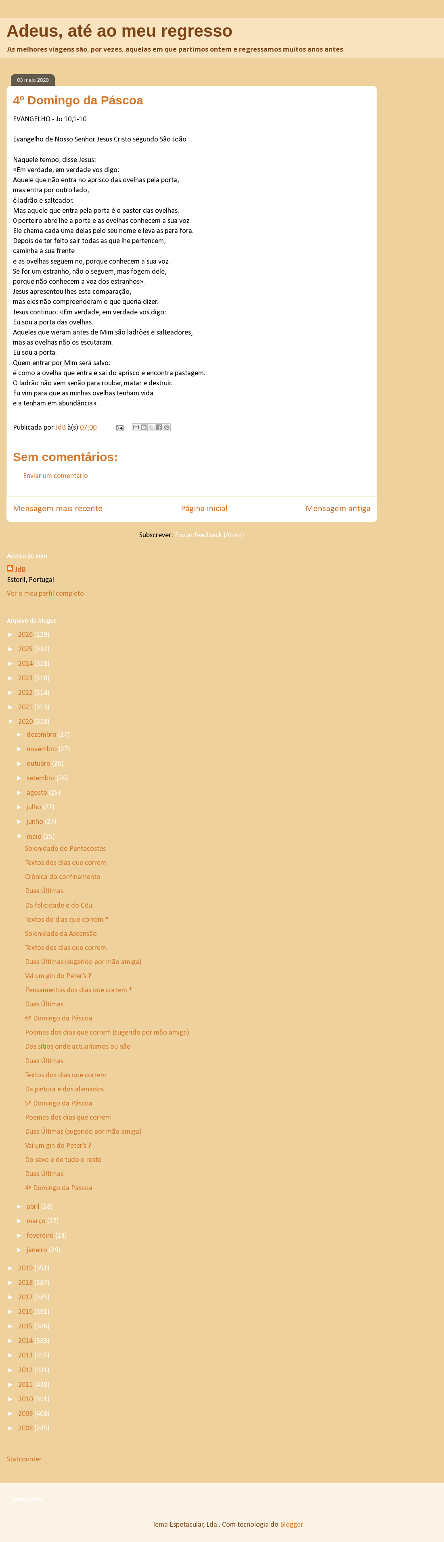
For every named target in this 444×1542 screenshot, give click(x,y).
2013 (26, 1355)
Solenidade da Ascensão (61, 934)
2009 (26, 1414)
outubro (39, 764)
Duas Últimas (44, 891)
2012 (26, 1370)
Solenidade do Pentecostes (65, 849)
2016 (26, 1312)
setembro (42, 778)
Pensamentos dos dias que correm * (78, 990)
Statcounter (24, 1459)
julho (35, 807)
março (37, 1221)
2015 (26, 1326)
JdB (20, 570)
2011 (26, 1385)
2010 (26, 1399)
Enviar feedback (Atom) (209, 535)
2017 (26, 1297)
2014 (26, 1341)
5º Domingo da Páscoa (58, 1104)
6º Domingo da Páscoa (58, 1018)
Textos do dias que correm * (67, 920)
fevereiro (41, 1236)
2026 (26, 635)
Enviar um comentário (55, 476)
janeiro (38, 1250)
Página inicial (204, 509)
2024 (26, 664)
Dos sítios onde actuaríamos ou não (78, 1047)
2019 (26, 1268)
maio (35, 837)
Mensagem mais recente (58, 509)
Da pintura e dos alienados (64, 1089)
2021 (26, 707)
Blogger (291, 1525)
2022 (26, 693)
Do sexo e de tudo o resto (63, 1160)
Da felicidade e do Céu (58, 906)
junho (36, 822)
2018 (26, 1283)
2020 (26, 722)
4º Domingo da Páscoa (58, 1188)
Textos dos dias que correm (65, 863)
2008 (26, 1428)
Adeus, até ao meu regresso (119, 30)
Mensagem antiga (338, 509)
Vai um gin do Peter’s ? (58, 976)
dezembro (42, 735)
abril (34, 1207)
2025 (26, 649)
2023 (26, 678)
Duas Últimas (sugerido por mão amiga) (83, 962)
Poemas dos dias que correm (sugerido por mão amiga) (107, 1033)
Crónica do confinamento (63, 877)
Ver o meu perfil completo (45, 594)
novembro (43, 749)
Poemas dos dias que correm (68, 1118)
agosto (38, 793)
